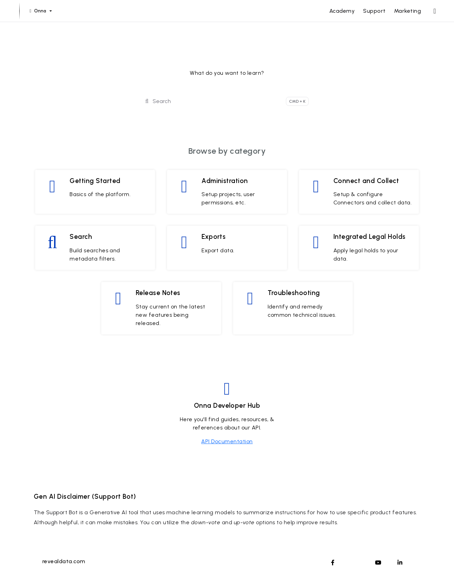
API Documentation (226, 441)
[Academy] (342, 11)
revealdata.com (63, 561)
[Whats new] (434, 11)
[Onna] (40, 11)
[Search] (227, 101)
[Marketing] (407, 11)
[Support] (374, 11)
